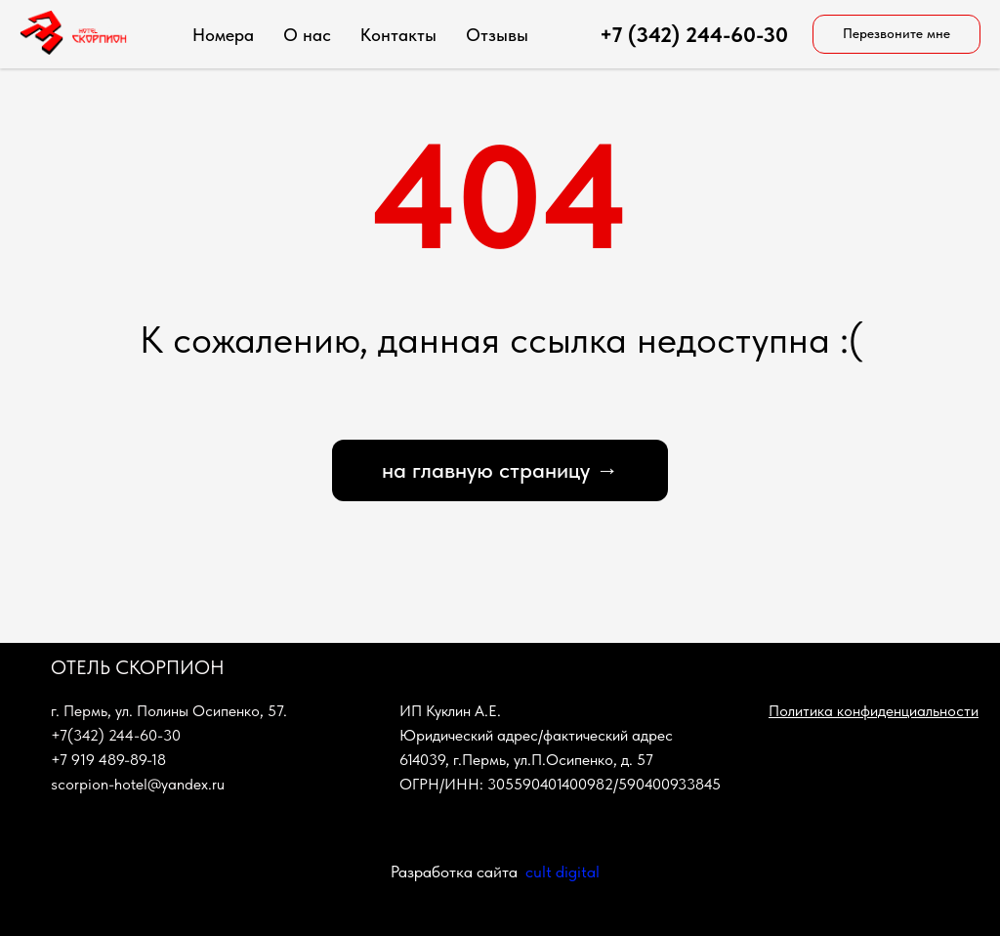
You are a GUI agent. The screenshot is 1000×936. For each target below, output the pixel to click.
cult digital (562, 871)
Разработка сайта (454, 871)
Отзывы (497, 34)
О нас (307, 34)
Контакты (398, 34)
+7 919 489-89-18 (108, 759)
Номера (223, 34)
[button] (896, 34)
